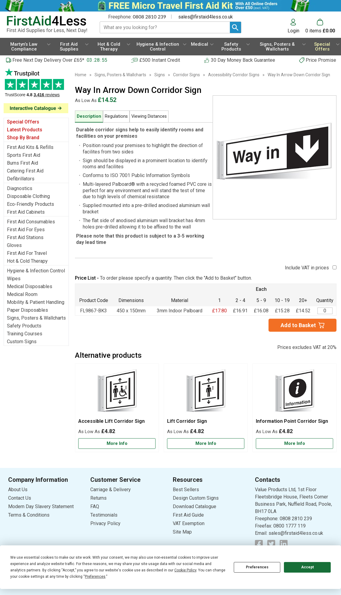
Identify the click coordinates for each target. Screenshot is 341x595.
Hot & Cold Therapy (27, 261)
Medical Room (22, 294)
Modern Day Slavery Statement (41, 506)
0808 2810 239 (149, 16)
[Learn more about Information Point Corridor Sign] (294, 443)
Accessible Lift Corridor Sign (111, 421)
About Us (17, 489)
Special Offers (23, 122)
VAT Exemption (188, 523)
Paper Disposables (27, 310)
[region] (117, 392)
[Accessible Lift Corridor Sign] (117, 407)
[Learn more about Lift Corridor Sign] (205, 443)
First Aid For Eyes (26, 229)
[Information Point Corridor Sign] (294, 407)
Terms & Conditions (29, 515)
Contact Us (19, 498)
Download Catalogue (194, 506)
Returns (98, 498)
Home (80, 74)
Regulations (116, 116)
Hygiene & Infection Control (36, 271)
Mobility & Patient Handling (35, 302)
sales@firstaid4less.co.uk (205, 17)
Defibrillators (20, 179)
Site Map (182, 532)
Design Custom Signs (196, 498)
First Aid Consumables (31, 222)
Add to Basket (298, 325)
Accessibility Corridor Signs (233, 74)
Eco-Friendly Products (30, 204)
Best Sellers (186, 489)
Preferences (257, 567)
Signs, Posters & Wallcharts (36, 318)
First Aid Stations (25, 237)
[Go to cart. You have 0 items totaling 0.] (320, 26)
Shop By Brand (23, 137)
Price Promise (321, 60)
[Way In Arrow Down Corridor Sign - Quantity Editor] (325, 310)
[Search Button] (235, 27)
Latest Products (24, 130)
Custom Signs (22, 341)
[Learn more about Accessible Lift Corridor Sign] (117, 443)
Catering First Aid (25, 171)
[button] (296, 26)
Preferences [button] (95, 576)
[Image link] (36, 108)
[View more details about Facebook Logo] (259, 544)
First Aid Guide (188, 515)
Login (293, 30)
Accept (307, 567)
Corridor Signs (186, 74)
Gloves (14, 245)
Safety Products (24, 326)
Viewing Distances (149, 116)
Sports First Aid (23, 155)
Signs (159, 74)
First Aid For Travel (27, 253)
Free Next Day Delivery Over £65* (48, 60)
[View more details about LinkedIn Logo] (284, 544)
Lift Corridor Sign (187, 421)
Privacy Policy (105, 523)
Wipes (14, 278)
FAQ (94, 506)
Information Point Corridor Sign (292, 421)
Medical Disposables (29, 286)
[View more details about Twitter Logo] (271, 544)
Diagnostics (19, 188)
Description (89, 116)
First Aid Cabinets (26, 212)
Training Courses (24, 334)
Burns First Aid (22, 163)
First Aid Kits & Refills (30, 147)
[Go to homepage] (47, 24)
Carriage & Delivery (110, 489)
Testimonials (103, 515)
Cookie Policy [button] (185, 570)
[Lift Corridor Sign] (206, 407)
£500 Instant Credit (159, 60)
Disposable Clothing (28, 196)
